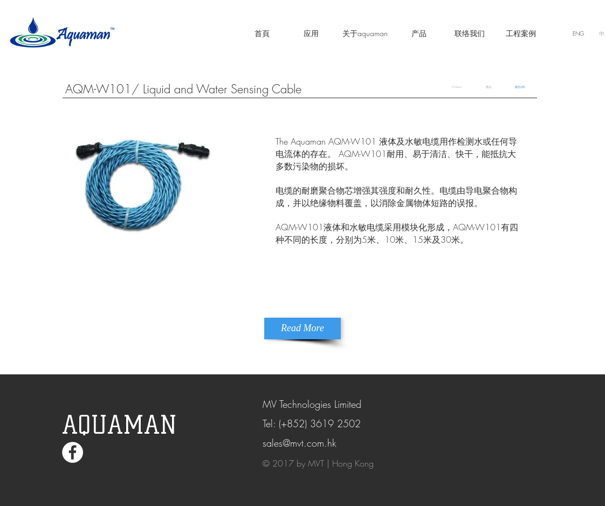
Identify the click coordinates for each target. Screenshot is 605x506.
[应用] (311, 33)
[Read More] (302, 328)
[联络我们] (469, 33)
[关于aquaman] (365, 33)
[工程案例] (521, 33)
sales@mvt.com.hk (299, 442)
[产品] (419, 33)
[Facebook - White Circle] (72, 452)
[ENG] (578, 33)
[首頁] (262, 33)
